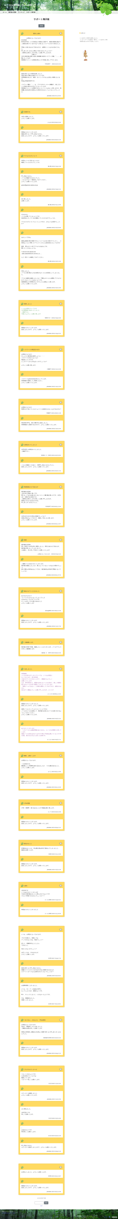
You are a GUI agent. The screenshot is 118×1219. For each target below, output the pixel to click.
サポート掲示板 (30, 12)
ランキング (21, 12)
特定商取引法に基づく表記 (8, 1213)
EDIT (41, 1205)
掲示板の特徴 (12, 12)
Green (105, 1217)
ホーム (5, 12)
